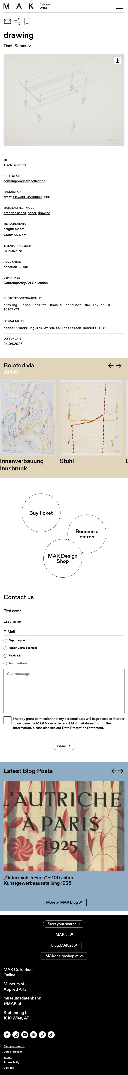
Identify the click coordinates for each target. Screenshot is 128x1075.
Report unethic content (23, 647)
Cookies (9, 1068)
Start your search (64, 923)
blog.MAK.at (64, 945)
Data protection (13, 1052)
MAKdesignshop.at (64, 955)
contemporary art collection (24, 181)
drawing (44, 213)
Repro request (17, 640)
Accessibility (11, 1062)
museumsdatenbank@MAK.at (22, 1000)
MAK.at (64, 934)
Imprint (8, 1057)
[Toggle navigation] (119, 6)
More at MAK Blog (64, 906)
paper (32, 213)
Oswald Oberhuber (27, 197)
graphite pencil (15, 213)
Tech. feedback (18, 663)
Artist (11, 372)
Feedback (15, 655)
